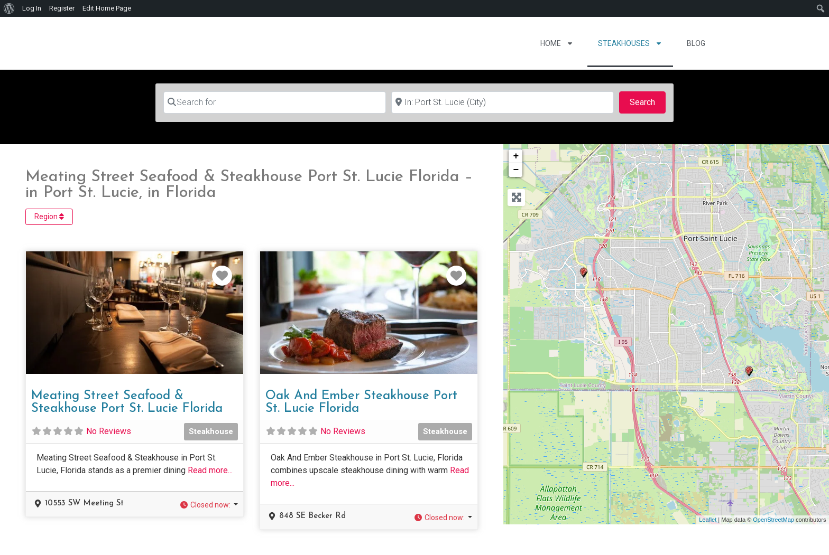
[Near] (502, 102)
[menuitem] (9, 8)
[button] (208, 505)
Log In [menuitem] (31, 8)
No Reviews (108, 431)
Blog (696, 43)
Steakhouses (630, 43)
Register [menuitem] (62, 8)
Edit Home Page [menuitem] (106, 8)
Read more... (210, 470)
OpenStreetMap (773, 519)
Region (49, 216)
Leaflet (707, 519)
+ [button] (516, 156)
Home (557, 43)
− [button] (516, 170)
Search (648, 101)
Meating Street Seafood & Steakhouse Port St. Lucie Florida (127, 402)
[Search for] (274, 102)
